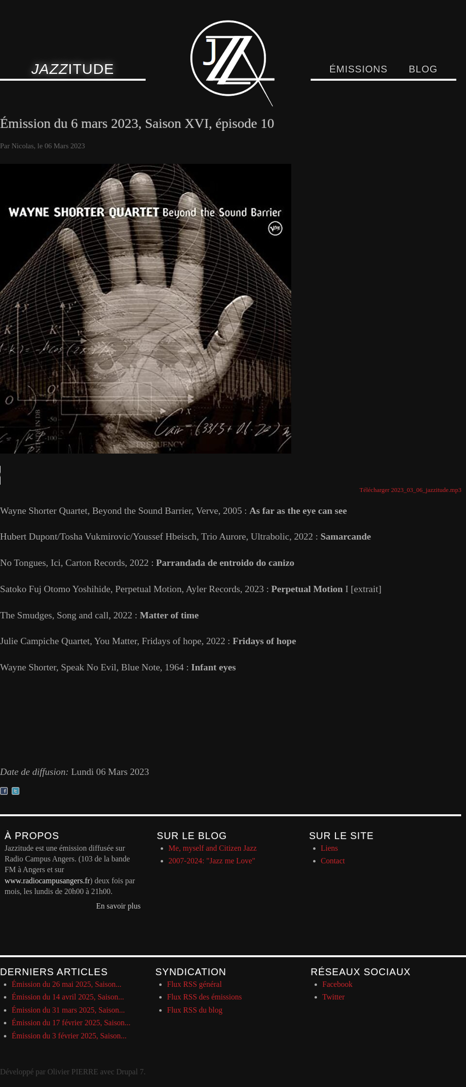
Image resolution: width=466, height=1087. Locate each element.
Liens (329, 848)
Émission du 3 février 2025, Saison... (69, 1036)
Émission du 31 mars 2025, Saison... (68, 1010)
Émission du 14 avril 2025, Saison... (68, 997)
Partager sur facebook (4, 791)
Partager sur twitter (15, 791)
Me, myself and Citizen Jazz (212, 848)
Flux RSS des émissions (204, 997)
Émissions (358, 69)
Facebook (337, 984)
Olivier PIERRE (73, 1072)
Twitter (333, 997)
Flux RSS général (194, 984)
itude (73, 69)
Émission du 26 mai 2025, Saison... (66, 984)
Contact (333, 861)
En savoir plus (118, 906)
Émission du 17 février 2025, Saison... (71, 1022)
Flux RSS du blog (194, 1010)
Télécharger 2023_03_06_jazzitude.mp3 (411, 489)
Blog (423, 69)
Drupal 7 (129, 1072)
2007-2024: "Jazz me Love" (211, 861)
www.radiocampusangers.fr (47, 881)
